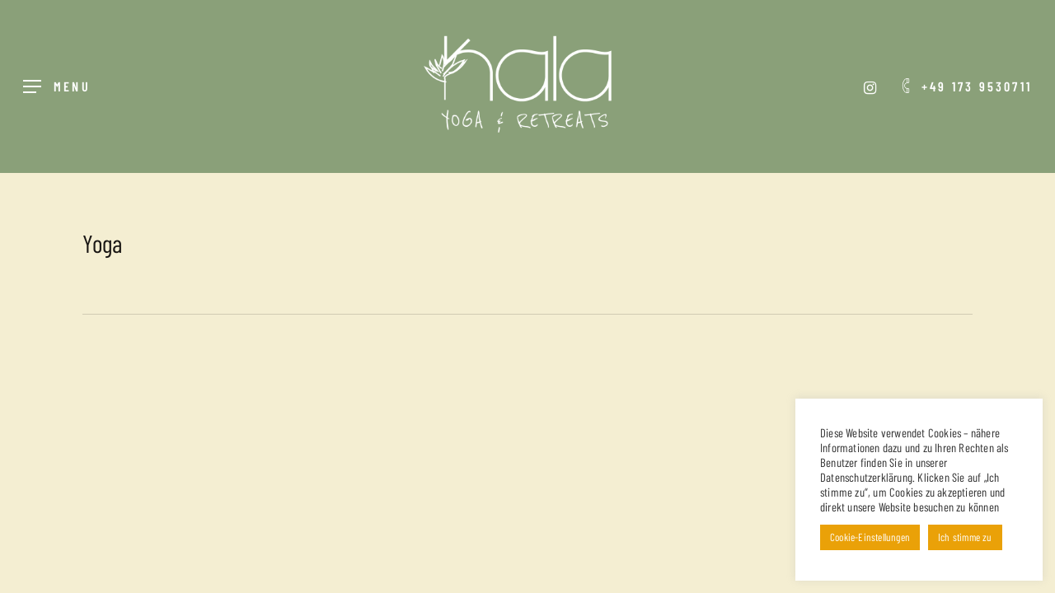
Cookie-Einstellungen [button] (870, 537)
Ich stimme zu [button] (965, 537)
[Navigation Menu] (57, 87)
